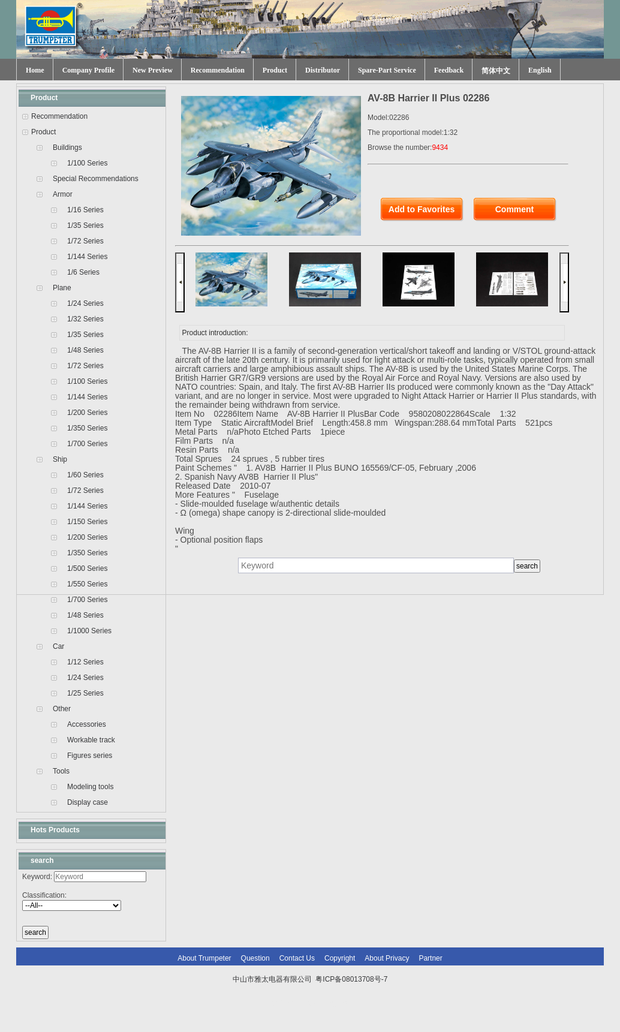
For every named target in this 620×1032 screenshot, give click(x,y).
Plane (62, 288)
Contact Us (297, 958)
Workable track (91, 740)
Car (58, 646)
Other (62, 709)
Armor (63, 194)
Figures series (89, 755)
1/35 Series (85, 225)
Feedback (449, 70)
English (540, 70)
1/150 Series (87, 521)
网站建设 (335, 1003)
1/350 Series (87, 428)
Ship (60, 459)
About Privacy (387, 958)
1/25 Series (85, 693)
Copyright (339, 958)
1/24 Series (85, 303)
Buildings (67, 147)
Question (255, 958)
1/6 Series (83, 272)
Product (275, 70)
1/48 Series (85, 350)
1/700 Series (87, 444)
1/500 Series (87, 568)
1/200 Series (87, 412)
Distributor (322, 70)
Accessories (86, 724)
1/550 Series (87, 584)
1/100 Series (87, 163)
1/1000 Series (89, 631)
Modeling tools (90, 787)
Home (35, 70)
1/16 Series (85, 210)
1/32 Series (85, 319)
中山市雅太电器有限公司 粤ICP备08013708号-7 (310, 979)
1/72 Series (85, 241)
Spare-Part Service (387, 70)
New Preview (153, 70)
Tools (61, 771)
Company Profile (88, 70)
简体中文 (495, 71)
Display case (87, 802)
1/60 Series (85, 475)
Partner (430, 958)
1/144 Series (87, 256)
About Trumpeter (204, 958)
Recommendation (218, 70)
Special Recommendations (96, 178)
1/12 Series (85, 662)
